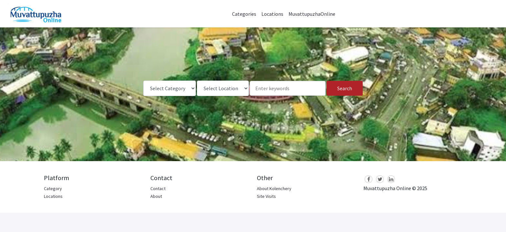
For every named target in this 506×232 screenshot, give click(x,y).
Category (53, 188)
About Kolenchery (274, 188)
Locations (272, 14)
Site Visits (266, 196)
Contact (158, 188)
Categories (244, 14)
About (156, 196)
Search (344, 88)
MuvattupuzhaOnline (311, 14)
